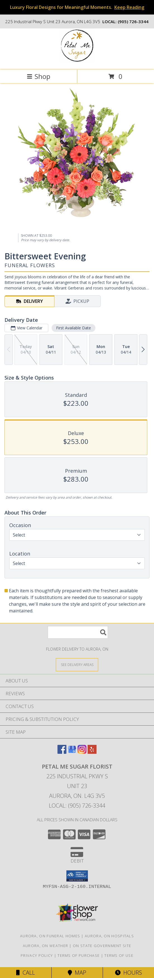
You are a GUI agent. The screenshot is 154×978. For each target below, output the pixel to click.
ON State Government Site (102, 945)
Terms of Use (118, 955)
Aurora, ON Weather (45, 945)
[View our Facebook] (61, 752)
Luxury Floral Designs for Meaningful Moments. (77, 7)
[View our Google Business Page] (72, 752)
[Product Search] (78, 632)
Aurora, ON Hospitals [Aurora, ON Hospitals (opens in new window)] (109, 935)
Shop (38, 76)
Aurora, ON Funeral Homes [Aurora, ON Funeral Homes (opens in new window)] (50, 935)
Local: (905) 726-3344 (77, 805)
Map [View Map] (77, 972)
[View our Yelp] (92, 752)
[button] (77, 876)
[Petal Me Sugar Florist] (77, 61)
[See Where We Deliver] (77, 664)
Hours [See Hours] (128, 972)
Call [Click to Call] (25, 972)
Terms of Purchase (78, 955)
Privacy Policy (37, 955)
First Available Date (73, 327)
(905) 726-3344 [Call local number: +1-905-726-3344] (133, 21)
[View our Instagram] (82, 752)
